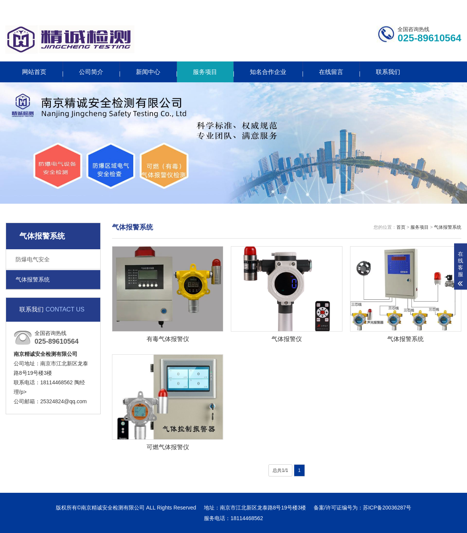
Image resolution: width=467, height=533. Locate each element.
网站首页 (34, 72)
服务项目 (205, 72)
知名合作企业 (268, 72)
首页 (400, 227)
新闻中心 (148, 72)
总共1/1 (280, 470)
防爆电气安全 (33, 259)
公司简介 (91, 72)
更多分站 (415, 6)
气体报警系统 (33, 279)
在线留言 (331, 72)
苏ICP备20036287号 (387, 508)
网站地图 (450, 6)
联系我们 (379, 6)
